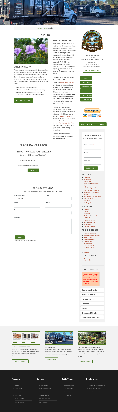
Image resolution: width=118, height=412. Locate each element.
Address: (48, 210)
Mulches (17, 385)
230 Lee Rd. (63, 123)
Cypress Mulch (88, 186)
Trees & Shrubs (87, 95)
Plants (86, 91)
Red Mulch (87, 177)
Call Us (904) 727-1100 (92, 70)
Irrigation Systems (44, 398)
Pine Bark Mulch (88, 198)
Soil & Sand (86, 82)
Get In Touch (67, 379)
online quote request (67, 83)
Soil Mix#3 (87, 218)
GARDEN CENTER (85, 361)
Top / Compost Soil (89, 220)
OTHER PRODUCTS (90, 256)
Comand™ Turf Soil (89, 226)
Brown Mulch (94, 183)
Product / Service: (19, 195)
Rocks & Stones (19, 392)
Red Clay (86, 209)
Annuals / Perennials (91, 317)
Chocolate (87, 183)
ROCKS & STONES (90, 230)
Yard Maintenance (44, 392)
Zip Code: (17, 210)
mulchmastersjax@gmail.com (92, 66)
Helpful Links (92, 379)
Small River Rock (89, 248)
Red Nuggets (88, 203)
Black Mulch (87, 181)
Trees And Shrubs (89, 313)
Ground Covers (88, 299)
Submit (19, 237)
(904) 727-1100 (64, 116)
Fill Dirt (86, 211)
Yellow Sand (87, 224)
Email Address (89, 145)
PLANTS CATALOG (90, 270)
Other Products (88, 263)
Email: (16, 202)
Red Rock (86, 252)
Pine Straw (87, 200)
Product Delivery (44, 385)
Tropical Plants (88, 295)
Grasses (85, 304)
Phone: (48, 202)
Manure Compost (96, 216)
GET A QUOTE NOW (23, 100)
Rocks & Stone (87, 86)
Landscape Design (87, 99)
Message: (17, 217)
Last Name (87, 160)
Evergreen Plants (89, 290)
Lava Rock (87, 250)
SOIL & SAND (87, 206)
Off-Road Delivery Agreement (92, 124)
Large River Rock (89, 246)
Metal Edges (87, 259)
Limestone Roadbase (90, 233)
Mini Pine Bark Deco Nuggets (92, 196)
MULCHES (86, 174)
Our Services (51, 359)
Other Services (43, 402)
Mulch (86, 78)
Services (40, 379)
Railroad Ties (88, 261)
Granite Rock (88, 237)
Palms (84, 308)
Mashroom (87, 216)
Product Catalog (20, 361)
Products (16, 379)
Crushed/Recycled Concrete (92, 235)
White (85, 222)
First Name (87, 153)
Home (39, 28)
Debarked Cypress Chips (91, 188)
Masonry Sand (92, 222)
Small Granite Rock (89, 239)
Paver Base (87, 213)
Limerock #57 (88, 241)
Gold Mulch (87, 179)
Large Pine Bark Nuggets (91, 190)
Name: (47, 195)
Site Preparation (44, 395)
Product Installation (45, 388)
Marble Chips (88, 243)
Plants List (18, 395)
